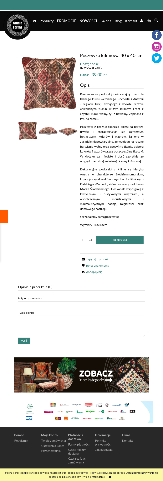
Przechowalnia (51, 450)
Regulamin (21, 440)
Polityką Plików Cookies (92, 472)
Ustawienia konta (52, 445)
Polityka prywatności (103, 442)
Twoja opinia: (26, 312)
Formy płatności (78, 444)
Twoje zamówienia (53, 440)
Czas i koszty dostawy (77, 451)
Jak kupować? (104, 449)
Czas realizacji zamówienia (77, 460)
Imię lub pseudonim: (30, 298)
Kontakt (127, 440)
